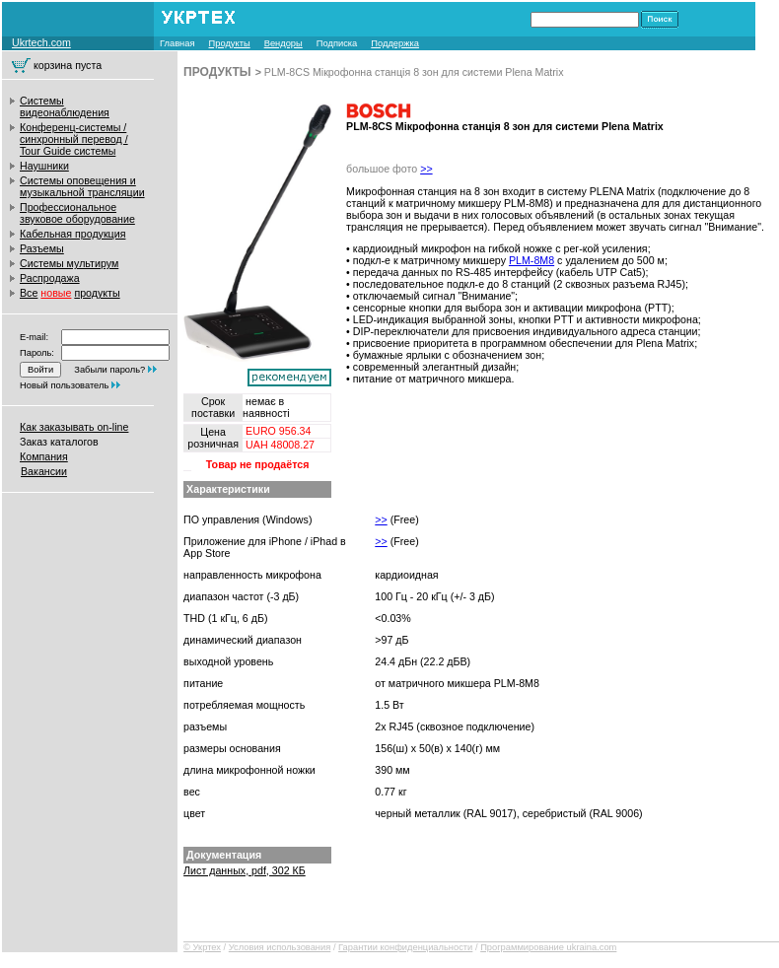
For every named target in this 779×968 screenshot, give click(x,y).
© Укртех (202, 947)
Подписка (337, 43)
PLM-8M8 (531, 260)
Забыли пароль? (109, 370)
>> (426, 168)
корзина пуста (68, 65)
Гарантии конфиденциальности (405, 947)
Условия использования (280, 947)
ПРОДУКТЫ (217, 72)
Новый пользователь (64, 385)
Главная (177, 43)
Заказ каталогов (59, 442)
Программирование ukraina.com (548, 947)
